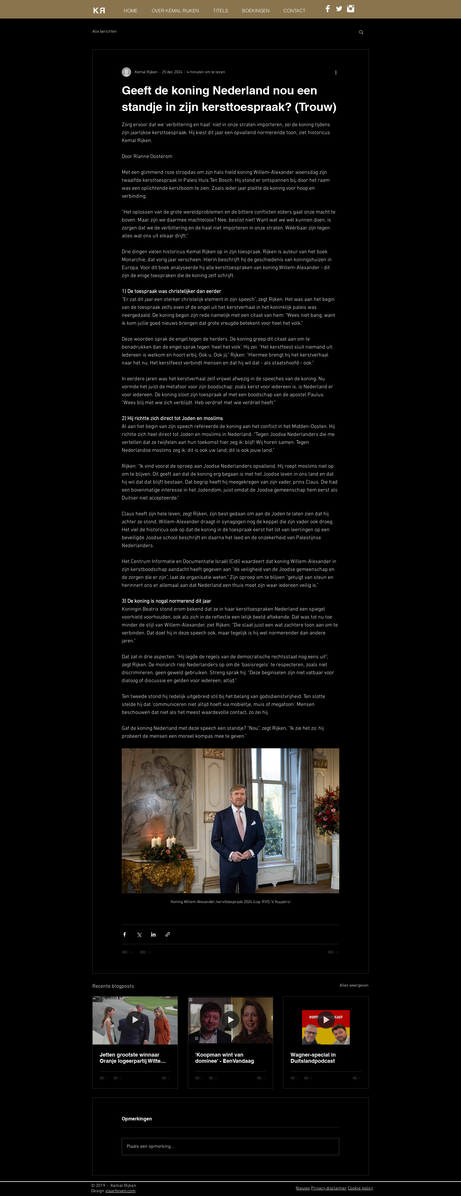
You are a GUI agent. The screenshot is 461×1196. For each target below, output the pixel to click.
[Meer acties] (335, 72)
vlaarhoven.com (120, 1191)
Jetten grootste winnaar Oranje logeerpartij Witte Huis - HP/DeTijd (130, 1058)
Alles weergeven (354, 985)
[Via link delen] (168, 934)
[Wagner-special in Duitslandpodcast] (325, 1020)
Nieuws (303, 1188)
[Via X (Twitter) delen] (139, 934)
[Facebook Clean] (327, 8)
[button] (361, 31)
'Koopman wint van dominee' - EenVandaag (224, 1058)
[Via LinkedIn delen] (153, 934)
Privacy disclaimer (329, 1188)
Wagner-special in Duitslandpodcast (313, 1058)
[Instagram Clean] (350, 8)
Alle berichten (104, 31)
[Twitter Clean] (339, 8)
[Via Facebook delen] (124, 934)
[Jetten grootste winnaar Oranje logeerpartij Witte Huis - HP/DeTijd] (135, 1020)
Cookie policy (360, 1188)
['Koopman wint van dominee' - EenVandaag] (230, 1020)
